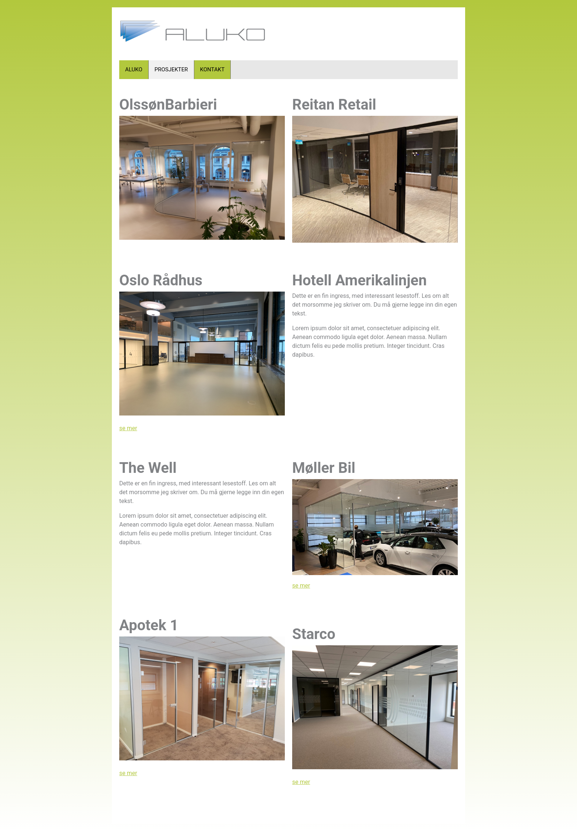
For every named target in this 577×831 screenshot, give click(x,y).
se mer (128, 428)
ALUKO (133, 69)
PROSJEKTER (171, 69)
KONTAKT (212, 69)
